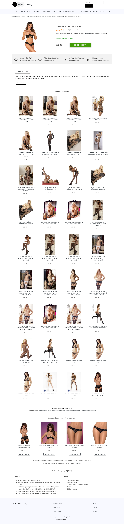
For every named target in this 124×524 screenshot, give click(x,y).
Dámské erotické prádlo (58, 16)
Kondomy (36, 11)
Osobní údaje (57, 511)
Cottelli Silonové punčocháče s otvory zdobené (98, 223)
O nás (94, 503)
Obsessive (88, 33)
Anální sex (96, 11)
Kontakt (95, 507)
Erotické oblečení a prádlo (44, 16)
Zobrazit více (21, 83)
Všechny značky (58, 503)
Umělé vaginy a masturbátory (68, 11)
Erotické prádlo (25, 11)
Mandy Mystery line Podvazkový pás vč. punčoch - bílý (98, 258)
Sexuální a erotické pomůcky (28, 16)
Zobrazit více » (104, 33)
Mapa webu (56, 507)
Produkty (17, 16)
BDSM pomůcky (85, 11)
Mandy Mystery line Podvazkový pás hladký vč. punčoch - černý (98, 293)
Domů (16, 11)
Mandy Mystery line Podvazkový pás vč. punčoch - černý (50, 293)
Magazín (95, 511)
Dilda (53, 11)
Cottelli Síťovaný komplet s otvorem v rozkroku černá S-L (26, 189)
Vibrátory (46, 11)
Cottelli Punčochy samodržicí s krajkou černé (26, 120)
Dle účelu (106, 11)
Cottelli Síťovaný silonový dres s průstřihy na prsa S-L (98, 154)
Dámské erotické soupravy (59, 410)
